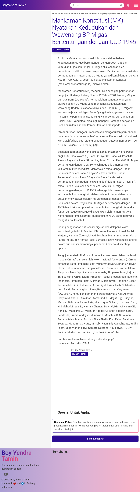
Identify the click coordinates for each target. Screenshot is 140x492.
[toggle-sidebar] (61, 50)
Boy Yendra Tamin (83, 350)
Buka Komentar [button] (95, 438)
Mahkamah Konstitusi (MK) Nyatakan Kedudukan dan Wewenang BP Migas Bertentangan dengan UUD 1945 (94, 31)
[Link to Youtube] (5, 475)
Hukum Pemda (79, 354)
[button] (135, 5)
